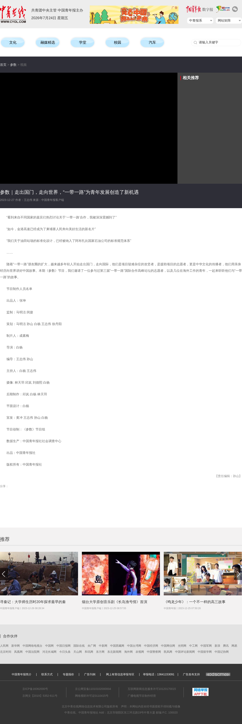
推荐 (5, 539)
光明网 (182, 645)
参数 (13, 64)
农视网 (140, 651)
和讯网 (89, 651)
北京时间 (5, 651)
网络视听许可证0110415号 (92, 695)
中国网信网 (168, 645)
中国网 (49, 645)
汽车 (152, 42)
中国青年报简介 (21, 674)
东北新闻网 (114, 651)
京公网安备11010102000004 (93, 688)
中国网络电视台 (32, 645)
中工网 (193, 645)
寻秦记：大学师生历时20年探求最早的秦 (33, 602)
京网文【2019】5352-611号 (39, 695)
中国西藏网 (117, 645)
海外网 (128, 651)
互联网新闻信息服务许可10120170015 (152, 688)
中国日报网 (63, 645)
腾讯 (226, 645)
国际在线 (79, 645)
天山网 (77, 651)
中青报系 (195, 20)
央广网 (92, 645)
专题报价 (68, 674)
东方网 (100, 651)
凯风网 (168, 651)
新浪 (217, 645)
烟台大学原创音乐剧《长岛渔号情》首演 (114, 602)
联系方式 (47, 674)
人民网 (4, 645)
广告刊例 (89, 674)
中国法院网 (32, 651)
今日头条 (65, 651)
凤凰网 (18, 651)
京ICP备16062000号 (35, 688)
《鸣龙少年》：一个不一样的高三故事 (194, 602)
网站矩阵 (224, 20)
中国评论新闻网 (185, 651)
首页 (3, 64)
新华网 (15, 645)
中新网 (103, 645)
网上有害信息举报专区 (120, 674)
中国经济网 (151, 645)
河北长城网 (49, 651)
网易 (234, 645)
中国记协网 (222, 651)
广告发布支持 (206, 674)
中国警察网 (154, 651)
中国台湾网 (134, 645)
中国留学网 (205, 651)
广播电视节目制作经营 (142, 695)
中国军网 (206, 645)
